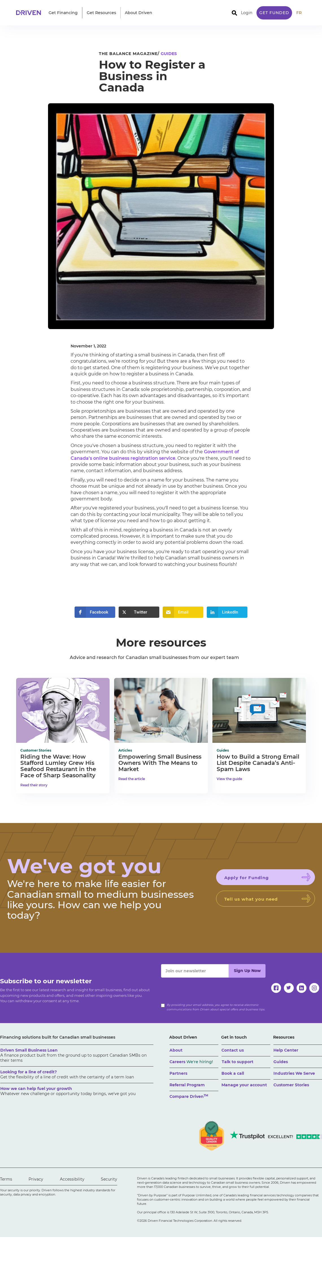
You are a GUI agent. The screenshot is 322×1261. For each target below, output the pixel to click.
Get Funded (274, 12)
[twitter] (289, 988)
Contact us (232, 1050)
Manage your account (244, 1084)
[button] (63, 12)
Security (109, 1179)
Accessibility (72, 1179)
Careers (191, 1061)
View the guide (229, 779)
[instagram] (314, 988)
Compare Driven (188, 1096)
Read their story (33, 785)
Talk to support (237, 1061)
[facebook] (276, 988)
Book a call (232, 1073)
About (175, 1050)
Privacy (36, 1179)
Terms (6, 1179)
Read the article (131, 779)
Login (246, 12)
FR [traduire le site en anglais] (299, 12)
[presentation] (204, 989)
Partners (178, 1073)
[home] (30, 13)
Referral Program (187, 1084)
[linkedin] (301, 988)
